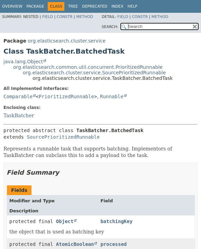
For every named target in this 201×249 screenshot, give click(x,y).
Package (35, 6)
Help (132, 6)
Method (84, 17)
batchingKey (116, 221)
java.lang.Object (23, 61)
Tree (73, 6)
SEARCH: (110, 27)
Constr (65, 17)
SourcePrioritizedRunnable (63, 137)
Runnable (111, 96)
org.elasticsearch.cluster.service (67, 41)
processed (113, 244)
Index (117, 6)
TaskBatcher (18, 115)
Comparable (18, 96)
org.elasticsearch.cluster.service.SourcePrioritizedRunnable (94, 72)
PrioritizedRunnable (66, 96)
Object (65, 221)
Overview (12, 6)
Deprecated (94, 6)
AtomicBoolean (75, 244)
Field (47, 17)
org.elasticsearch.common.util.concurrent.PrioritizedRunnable (88, 67)
